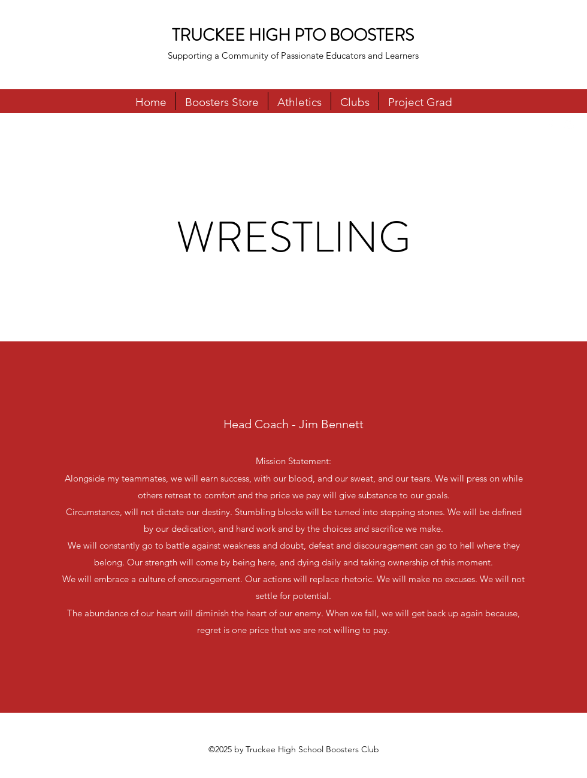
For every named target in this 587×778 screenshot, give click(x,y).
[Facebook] (551, 125)
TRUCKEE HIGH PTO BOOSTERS (293, 35)
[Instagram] (569, 125)
